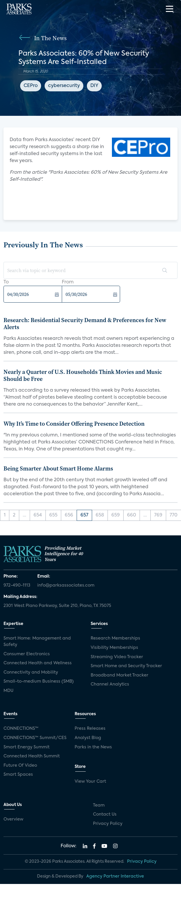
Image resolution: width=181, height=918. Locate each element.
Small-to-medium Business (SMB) (38, 681)
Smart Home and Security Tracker (126, 666)
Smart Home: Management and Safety (37, 641)
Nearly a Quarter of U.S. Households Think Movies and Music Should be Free (82, 375)
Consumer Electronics (26, 654)
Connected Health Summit (31, 756)
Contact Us (105, 814)
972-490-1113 (16, 585)
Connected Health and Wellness (37, 663)
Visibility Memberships (114, 648)
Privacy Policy (107, 824)
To (6, 282)
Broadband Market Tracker (119, 675)
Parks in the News (93, 747)
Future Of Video (20, 765)
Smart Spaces (18, 775)
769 (158, 515)
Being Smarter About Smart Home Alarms (58, 468)
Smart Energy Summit (26, 747)
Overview (13, 819)
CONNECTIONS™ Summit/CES (34, 738)
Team (99, 805)
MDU (8, 691)
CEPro (31, 86)
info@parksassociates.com (65, 585)
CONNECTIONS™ (20, 729)
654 (38, 515)
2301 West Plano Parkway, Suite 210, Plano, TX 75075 (57, 606)
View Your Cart (90, 781)
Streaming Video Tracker (117, 657)
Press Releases (90, 729)
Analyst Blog (88, 738)
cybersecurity (64, 86)
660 (131, 515)
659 (115, 515)
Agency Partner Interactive (115, 876)
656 (69, 515)
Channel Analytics (110, 684)
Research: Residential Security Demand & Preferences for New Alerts (84, 323)
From (68, 282)
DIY (94, 86)
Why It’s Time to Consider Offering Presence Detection (74, 424)
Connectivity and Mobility (30, 672)
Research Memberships (115, 638)
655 (53, 515)
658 (100, 515)
